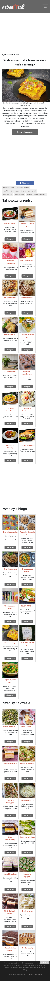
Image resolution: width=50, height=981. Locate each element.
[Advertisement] (25, 33)
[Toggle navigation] (45, 7)
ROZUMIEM (44, 963)
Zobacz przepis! (10, 239)
